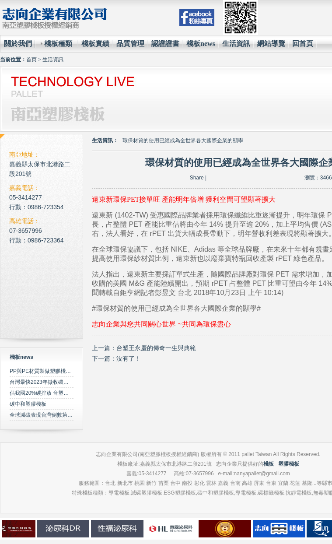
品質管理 (130, 43)
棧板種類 (58, 43)
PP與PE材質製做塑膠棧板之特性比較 (53, 371)
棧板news (200, 43)
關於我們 (18, 43)
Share (197, 178)
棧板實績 (95, 43)
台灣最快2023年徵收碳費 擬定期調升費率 (58, 382)
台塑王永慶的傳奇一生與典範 (156, 347)
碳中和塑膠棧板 (28, 404)
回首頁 (302, 43)
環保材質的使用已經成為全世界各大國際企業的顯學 (182, 140)
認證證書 (165, 43)
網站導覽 (271, 43)
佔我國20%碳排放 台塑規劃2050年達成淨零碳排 (66, 393)
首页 (31, 59)
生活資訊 (236, 43)
